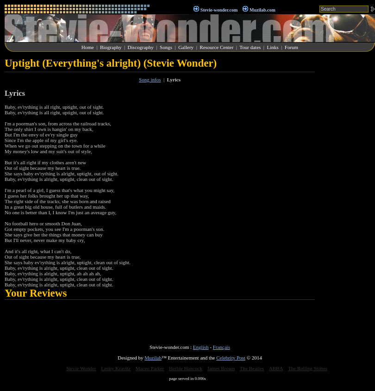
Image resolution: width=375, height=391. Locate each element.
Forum (291, 47)
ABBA (276, 368)
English (201, 347)
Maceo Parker (150, 368)
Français (221, 347)
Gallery (186, 47)
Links (273, 47)
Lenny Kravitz (116, 368)
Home (87, 47)
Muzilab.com (262, 9)
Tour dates (250, 47)
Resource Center (216, 47)
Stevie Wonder (81, 368)
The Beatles (252, 368)
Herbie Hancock (185, 368)
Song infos (150, 79)
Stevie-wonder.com (219, 9)
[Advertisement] (347, 196)
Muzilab (153, 357)
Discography (141, 47)
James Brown (221, 368)
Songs (166, 47)
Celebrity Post (230, 357)
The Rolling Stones (307, 368)
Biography (110, 47)
